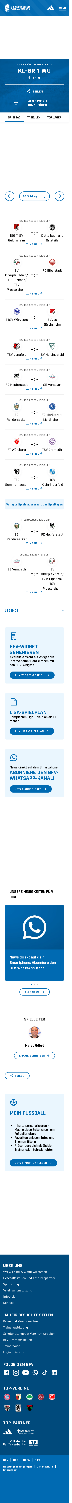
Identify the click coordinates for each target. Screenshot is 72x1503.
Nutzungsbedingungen (17, 1466)
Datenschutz (45, 1466)
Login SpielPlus (14, 1352)
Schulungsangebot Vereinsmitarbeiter (29, 1334)
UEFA (26, 1459)
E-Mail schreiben (34, 1055)
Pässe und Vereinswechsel (21, 1321)
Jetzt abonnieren (31, 789)
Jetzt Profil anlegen (33, 1162)
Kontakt (8, 1303)
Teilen (34, 91)
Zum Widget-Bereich (32, 675)
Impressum (10, 1469)
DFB (15, 1459)
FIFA (37, 1459)
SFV (5, 1459)
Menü (62, 8)
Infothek (9, 1296)
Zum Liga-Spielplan (32, 731)
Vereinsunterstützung (17, 1290)
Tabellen (34, 117)
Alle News (35, 992)
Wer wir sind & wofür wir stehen (25, 1272)
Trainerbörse (11, 1346)
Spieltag (14, 117)
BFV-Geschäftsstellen (17, 1340)
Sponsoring (11, 1284)
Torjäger (54, 117)
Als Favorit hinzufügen (30, 102)
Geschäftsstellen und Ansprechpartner (29, 1278)
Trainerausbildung (15, 1327)
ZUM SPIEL (34, 244)
